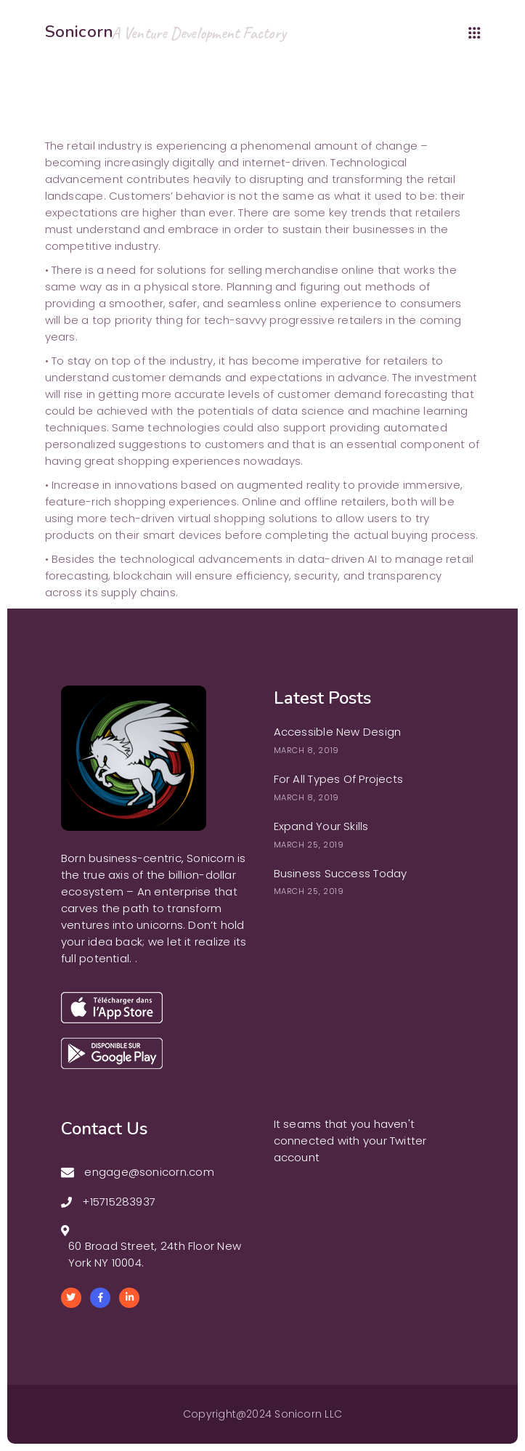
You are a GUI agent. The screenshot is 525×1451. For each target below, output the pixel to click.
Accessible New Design (338, 731)
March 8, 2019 (307, 750)
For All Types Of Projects (339, 779)
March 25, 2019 (309, 844)
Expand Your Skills (321, 826)
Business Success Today (340, 873)
